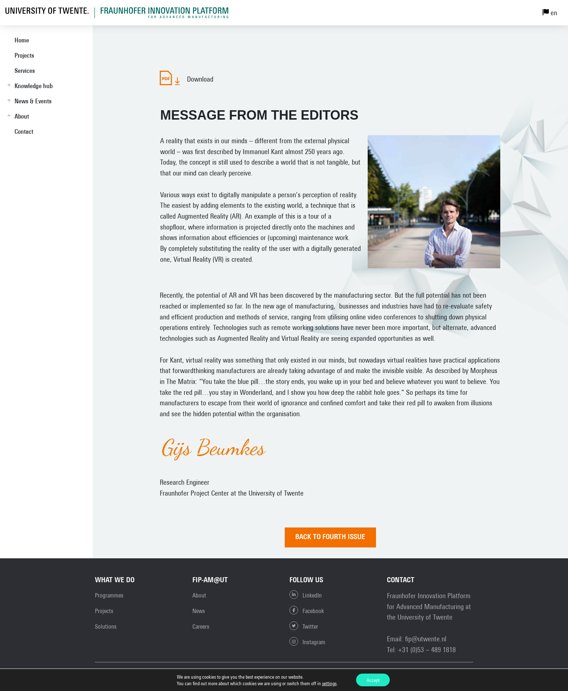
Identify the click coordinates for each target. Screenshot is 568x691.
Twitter (303, 626)
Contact (23, 131)
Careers (200, 626)
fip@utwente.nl (425, 639)
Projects (24, 55)
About (21, 116)
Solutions (106, 626)
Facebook (306, 610)
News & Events (32, 101)
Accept (373, 680)
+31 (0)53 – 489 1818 (427, 649)
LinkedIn (305, 595)
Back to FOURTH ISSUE (332, 537)
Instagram (307, 641)
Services (24, 70)
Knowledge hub (33, 86)
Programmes (109, 595)
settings (328, 683)
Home (21, 40)
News (198, 611)
